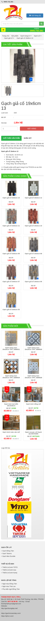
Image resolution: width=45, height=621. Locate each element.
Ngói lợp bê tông (8, 580)
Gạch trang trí (26, 36)
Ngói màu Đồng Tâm (9, 584)
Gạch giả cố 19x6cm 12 (33, 198)
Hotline (36, 30)
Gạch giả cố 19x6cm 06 (33, 281)
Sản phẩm (14, 36)
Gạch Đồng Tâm (7, 551)
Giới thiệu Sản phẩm (11, 138)
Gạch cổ (38, 36)
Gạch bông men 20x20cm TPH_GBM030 (33, 348)
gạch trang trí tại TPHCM (25, 167)
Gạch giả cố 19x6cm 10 (33, 226)
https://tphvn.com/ (7, 616)
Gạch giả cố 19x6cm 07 (11, 281)
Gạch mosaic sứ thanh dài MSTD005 (33, 433)
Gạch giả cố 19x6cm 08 (33, 253)
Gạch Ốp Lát (6, 547)
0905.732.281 (8, 2)
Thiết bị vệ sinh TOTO (9, 567)
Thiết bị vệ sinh (7, 564)
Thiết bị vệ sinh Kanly (9, 573)
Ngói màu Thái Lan (8, 586)
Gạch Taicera (6, 553)
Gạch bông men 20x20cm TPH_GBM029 (11, 376)
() (35, 15)
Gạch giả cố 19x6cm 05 (11, 309)
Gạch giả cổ (9, 38)
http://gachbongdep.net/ (9, 608)
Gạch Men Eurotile (8, 556)
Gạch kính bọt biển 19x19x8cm (11, 405)
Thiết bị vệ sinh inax (8, 570)
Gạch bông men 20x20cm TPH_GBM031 (11, 348)
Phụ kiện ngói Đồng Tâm (10, 589)
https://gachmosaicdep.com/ (11, 613)
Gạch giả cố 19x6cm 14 (11, 198)
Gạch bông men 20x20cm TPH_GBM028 (33, 376)
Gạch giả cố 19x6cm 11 (11, 226)
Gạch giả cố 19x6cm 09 (11, 253)
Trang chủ (5, 36)
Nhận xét (28, 138)
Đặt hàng (32, 129)
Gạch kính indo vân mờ (11, 432)
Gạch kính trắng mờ (33, 404)
